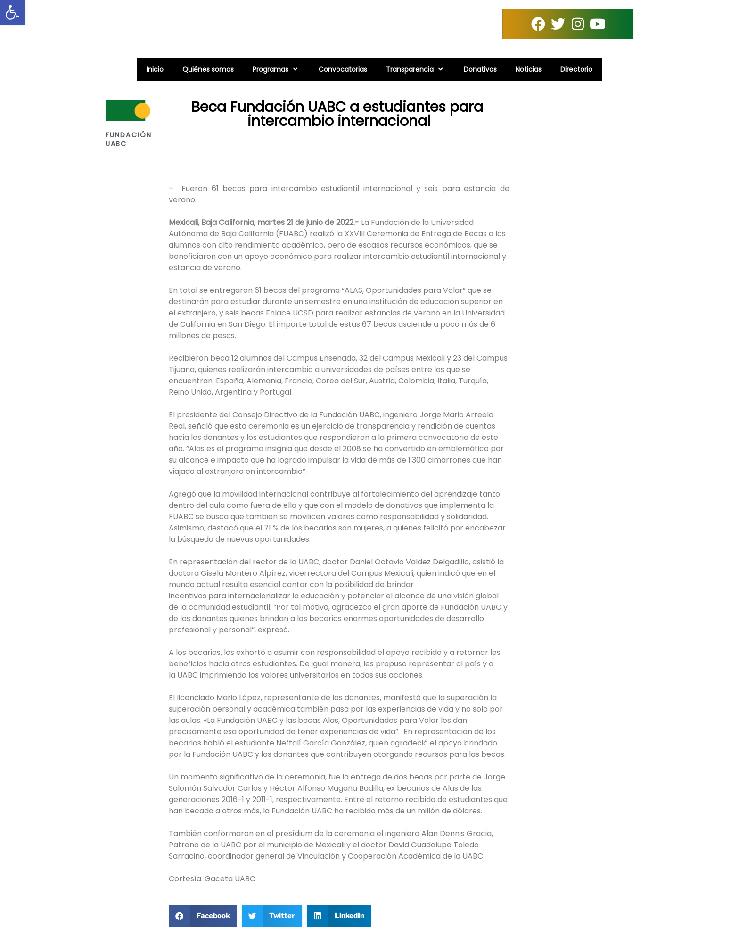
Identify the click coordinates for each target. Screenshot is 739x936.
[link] (12, 12)
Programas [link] (276, 69)
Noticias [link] (529, 69)
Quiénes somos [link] (208, 69)
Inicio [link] (155, 69)
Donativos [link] (480, 69)
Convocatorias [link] (343, 69)
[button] (203, 916)
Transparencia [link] (415, 69)
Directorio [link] (576, 69)
